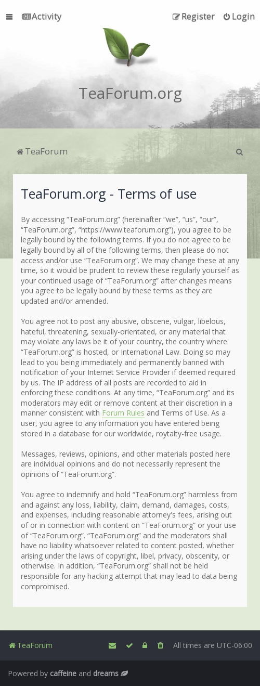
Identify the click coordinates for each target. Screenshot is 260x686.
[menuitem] (41, 16)
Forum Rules (123, 413)
